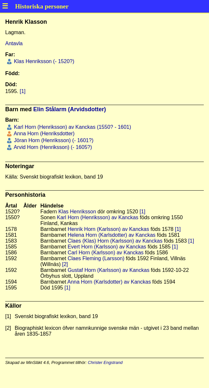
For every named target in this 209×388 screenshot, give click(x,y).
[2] (65, 264)
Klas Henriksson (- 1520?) (43, 61)
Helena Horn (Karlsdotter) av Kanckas (111, 235)
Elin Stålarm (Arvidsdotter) (69, 109)
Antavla (13, 43)
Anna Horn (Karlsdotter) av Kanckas (109, 282)
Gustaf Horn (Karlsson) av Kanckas (108, 270)
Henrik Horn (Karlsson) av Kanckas (108, 229)
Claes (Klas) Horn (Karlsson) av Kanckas (114, 241)
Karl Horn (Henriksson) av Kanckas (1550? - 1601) (71, 127)
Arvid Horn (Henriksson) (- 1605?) (52, 147)
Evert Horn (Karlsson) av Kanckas (106, 246)
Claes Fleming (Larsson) (95, 258)
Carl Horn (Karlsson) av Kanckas (105, 252)
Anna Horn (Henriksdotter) (43, 133)
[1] (22, 91)
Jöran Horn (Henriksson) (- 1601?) (52, 140)
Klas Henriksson (77, 211)
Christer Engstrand (105, 362)
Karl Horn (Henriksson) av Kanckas (98, 217)
